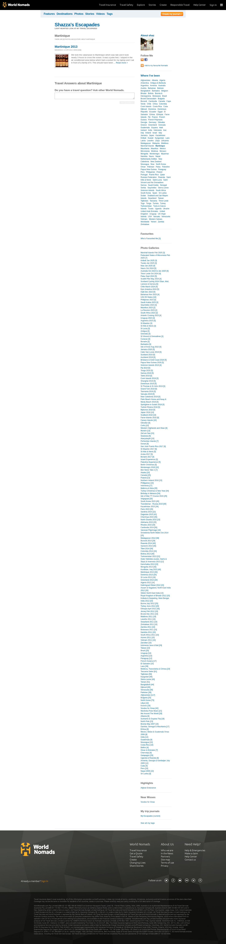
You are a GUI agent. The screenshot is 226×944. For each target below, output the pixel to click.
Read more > (122, 63)
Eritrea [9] (145, 729)
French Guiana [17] (148, 661)
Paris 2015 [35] (147, 509)
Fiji (149, 117)
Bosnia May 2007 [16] (149, 724)
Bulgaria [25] (146, 698)
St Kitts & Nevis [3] (148, 326)
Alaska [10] (145, 472)
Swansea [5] (146, 436)
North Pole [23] (147, 721)
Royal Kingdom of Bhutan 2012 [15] (155, 596)
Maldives (164, 143)
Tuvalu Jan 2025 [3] (149, 263)
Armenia (153, 85)
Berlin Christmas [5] (149, 465)
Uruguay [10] (146, 653)
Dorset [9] (145, 444)
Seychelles (152, 188)
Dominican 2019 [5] (149, 384)
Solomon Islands (147, 190)
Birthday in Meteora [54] (150, 493)
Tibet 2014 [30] (147, 548)
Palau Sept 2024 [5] (149, 276)
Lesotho (150, 141)
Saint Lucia (157, 180)
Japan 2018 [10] (147, 412)
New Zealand (155, 161)
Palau (158, 167)
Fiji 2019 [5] (145, 368)
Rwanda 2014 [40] (148, 543)
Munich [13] (145, 431)
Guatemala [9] (146, 740)
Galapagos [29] (147, 755)
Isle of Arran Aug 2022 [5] (151, 347)
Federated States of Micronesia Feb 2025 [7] (155, 256)
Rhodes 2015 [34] (148, 525)
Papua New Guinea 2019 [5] (152, 362)
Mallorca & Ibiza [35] (149, 488)
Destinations (65, 13)
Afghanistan (145, 80)
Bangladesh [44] (147, 684)
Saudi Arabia (153, 185)
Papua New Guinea (149, 169)
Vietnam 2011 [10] (148, 640)
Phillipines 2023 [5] (148, 300)
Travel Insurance (107, 5)
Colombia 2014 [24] (149, 551)
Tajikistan (144, 201)
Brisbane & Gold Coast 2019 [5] (154, 360)
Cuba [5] (144, 766)
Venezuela (166, 216)
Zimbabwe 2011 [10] (149, 624)
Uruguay (152, 214)
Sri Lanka (163, 193)
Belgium (164, 91)
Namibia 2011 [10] (148, 632)
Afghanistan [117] (148, 695)
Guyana (154, 127)
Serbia (143, 188)
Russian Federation (149, 177)
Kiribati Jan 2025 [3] (149, 260)
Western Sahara (155, 219)
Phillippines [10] (147, 483)
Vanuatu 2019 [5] (148, 394)
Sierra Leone (163, 188)
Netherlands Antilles (149, 159)
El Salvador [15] (147, 664)
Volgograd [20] (147, 499)
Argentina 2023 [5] (148, 321)
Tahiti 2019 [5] (146, 376)
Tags (110, 13)
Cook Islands (146, 106)
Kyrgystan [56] (146, 677)
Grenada (162, 125)
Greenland (152, 125)
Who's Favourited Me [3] (151, 238)
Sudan (143, 195)
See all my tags (148, 823)
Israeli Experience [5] (149, 459)
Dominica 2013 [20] (149, 575)
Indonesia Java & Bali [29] (151, 645)
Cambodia (152, 101)
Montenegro (155, 154)
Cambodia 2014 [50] (149, 527)
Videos (100, 13)
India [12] (144, 737)
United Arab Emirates (149, 211)
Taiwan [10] (145, 648)
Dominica (152, 109)
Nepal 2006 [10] (147, 771)
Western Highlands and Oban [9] (154, 428)
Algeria (162, 80)
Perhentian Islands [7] (149, 441)
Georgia (144, 122)
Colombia (163, 104)
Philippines (150, 172)
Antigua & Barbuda (158, 83)
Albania (155, 80)
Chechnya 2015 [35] (149, 517)
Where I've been (150, 75)
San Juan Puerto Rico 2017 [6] (153, 446)
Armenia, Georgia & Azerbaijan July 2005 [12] (155, 762)
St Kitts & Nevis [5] (148, 452)
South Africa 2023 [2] (149, 313)
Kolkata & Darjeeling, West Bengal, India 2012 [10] (155, 599)
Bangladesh (145, 91)
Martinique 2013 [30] (149, 572)
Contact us (190, 859)
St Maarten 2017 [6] (149, 449)
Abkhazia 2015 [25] (148, 522)
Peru (142, 172)
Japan (151, 135)
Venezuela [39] (147, 690)
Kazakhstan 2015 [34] (149, 506)
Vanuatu (156, 216)
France (155, 117)
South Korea (146, 193)
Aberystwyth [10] (147, 438)
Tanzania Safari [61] (149, 671)
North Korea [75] (147, 700)
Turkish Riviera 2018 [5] (150, 407)
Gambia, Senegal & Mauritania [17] (155, 727)
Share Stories (136, 865)
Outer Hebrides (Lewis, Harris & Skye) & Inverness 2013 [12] (154, 560)
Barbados (156, 91)
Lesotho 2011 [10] (148, 619)
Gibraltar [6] (145, 423)
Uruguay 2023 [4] (148, 318)
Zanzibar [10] (146, 643)
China (155, 104)
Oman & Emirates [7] (149, 750)
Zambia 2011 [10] (148, 627)
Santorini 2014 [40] (148, 546)
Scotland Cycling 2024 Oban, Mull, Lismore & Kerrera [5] (155, 282)
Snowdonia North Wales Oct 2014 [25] (154, 534)
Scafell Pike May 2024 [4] (151, 279)
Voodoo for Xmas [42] (149, 708)
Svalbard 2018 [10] (148, 415)
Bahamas (152, 88)
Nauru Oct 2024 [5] (148, 268)
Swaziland (152, 198)
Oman (143, 167)
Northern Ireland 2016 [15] (151, 480)
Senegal (163, 185)
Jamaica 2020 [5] (148, 349)
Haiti (161, 127)
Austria (143, 88)
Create (163, 5)
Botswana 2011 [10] (149, 630)
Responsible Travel (180, 5)
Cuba (165, 106)
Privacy (164, 865)
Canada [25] (146, 475)
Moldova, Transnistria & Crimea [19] (155, 669)
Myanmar (165, 154)
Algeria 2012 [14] (148, 582)
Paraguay (162, 169)
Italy (160, 133)
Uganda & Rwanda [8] (150, 758)
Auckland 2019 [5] (148, 357)
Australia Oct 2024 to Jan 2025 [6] (155, 271)
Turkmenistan (146, 206)
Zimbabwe (145, 224)
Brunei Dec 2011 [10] (149, 614)
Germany (152, 122)
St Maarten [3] (146, 323)
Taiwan (161, 198)
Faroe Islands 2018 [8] (150, 418)
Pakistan (150, 167)
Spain (154, 193)
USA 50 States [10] (148, 297)
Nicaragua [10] (147, 742)
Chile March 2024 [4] (149, 287)
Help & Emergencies (195, 850)
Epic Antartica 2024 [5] (150, 289)
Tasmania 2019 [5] (148, 391)
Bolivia (150, 93)
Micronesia (145, 151)
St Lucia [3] (145, 328)
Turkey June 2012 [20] (150, 606)
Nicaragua (145, 164)
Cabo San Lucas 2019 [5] (151, 352)
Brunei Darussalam (148, 99)
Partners (165, 856)
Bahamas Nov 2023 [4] (150, 294)
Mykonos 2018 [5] (148, 410)
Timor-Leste (163, 201)
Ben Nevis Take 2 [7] (149, 470)
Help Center (199, 5)
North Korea (161, 164)
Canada (161, 101)
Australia (162, 85)
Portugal (144, 175)
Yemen (153, 222)
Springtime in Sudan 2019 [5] (152, 404)
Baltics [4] (145, 747)
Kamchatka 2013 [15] (149, 564)
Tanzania (153, 201)
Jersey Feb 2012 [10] (149, 611)
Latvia (143, 141)
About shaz (147, 35)
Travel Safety (126, 5)
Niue (152, 164)
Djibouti (144, 109)
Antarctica (145, 83)
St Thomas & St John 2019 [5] (153, 386)
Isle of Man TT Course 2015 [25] (154, 496)
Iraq (142, 133)
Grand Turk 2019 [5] (149, 389)
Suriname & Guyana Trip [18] (152, 719)
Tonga (148, 203)
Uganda (158, 209)
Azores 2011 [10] (148, 637)
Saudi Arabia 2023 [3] (149, 302)
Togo (143, 203)
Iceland (144, 130)
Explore (141, 5)
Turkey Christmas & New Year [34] (155, 491)
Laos (168, 138)
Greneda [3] (145, 334)
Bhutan (143, 93)
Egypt (160, 112)
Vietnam (144, 219)
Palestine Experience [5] (151, 462)
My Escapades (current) (150, 816)
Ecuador (152, 112)
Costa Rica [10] (147, 745)
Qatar (162, 175)
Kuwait (150, 138)
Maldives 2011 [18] (148, 616)
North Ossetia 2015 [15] (150, 520)
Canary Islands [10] (149, 420)
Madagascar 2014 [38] (150, 538)
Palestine (166, 167)
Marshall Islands (147, 146)
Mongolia (144, 154)
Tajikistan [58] (146, 674)
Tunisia (155, 203)
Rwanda (161, 177)
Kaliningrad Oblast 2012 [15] (152, 585)
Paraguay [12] (146, 658)
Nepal (158, 156)
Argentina (144, 85)
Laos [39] (144, 666)
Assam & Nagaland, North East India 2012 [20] (156, 589)
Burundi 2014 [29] (148, 541)
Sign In (213, 5)
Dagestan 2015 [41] (149, 514)
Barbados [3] (146, 344)
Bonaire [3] (145, 342)
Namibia (144, 156)
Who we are (167, 850)
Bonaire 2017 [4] (147, 457)
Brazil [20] (145, 650)
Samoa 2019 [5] (147, 373)
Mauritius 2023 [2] (148, 308)
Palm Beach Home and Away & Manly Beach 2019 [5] (153, 400)
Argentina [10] (146, 656)
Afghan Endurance (148, 788)
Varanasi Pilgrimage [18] (151, 530)
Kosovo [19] (145, 706)
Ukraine (166, 209)
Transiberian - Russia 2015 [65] (153, 504)
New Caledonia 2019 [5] (150, 397)
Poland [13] (145, 478)
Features (49, 13)
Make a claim (191, 853)
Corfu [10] (145, 425)
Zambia (161, 222)
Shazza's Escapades (77, 24)
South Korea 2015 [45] (150, 501)
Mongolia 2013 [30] (148, 567)
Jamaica (144, 135)
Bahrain (160, 88)
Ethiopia (159, 114)
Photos (78, 13)
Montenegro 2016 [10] (150, 467)
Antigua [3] (145, 331)
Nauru (151, 156)
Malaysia (156, 143)
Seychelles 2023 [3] (149, 305)
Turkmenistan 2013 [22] (150, 556)
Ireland (148, 133)
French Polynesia (155, 120)
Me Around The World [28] (151, 713)
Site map (165, 859)
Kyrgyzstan (159, 138)
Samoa (143, 185)
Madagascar (146, 143)
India (150, 130)
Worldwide (145, 222)
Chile (149, 104)
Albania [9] (145, 716)
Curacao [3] (145, 339)
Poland (159, 172)
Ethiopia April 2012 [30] (150, 609)
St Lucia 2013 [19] (148, 577)
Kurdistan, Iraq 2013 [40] (151, 569)
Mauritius (154, 148)
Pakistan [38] (146, 692)
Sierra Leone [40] (148, 679)
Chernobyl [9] (146, 753)
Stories (152, 5)
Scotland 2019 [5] (148, 355)
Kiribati (143, 138)
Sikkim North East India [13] (152, 593)
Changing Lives (137, 862)
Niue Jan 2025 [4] (148, 266)
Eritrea (152, 114)
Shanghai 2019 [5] (148, 381)
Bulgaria (161, 99)
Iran (164, 130)
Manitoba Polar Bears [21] (151, 711)
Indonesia (158, 130)
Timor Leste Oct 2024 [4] (151, 274)
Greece (144, 125)
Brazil (164, 96)
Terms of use (167, 862)
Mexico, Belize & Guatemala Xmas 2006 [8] (155, 733)
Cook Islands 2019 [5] (149, 378)
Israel (155, 133)
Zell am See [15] (147, 433)
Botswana (156, 96)
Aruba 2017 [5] (147, 454)
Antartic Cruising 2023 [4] (151, 315)
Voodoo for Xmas (148, 802)
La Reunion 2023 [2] (149, 310)
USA (150, 216)
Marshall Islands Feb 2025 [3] (153, 253)
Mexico (163, 148)
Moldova (154, 151)
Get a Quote (136, 853)
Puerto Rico (154, 175)
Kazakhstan (160, 135)
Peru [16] (144, 768)
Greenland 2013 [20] (149, 580)
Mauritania (145, 148)
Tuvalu (151, 209)
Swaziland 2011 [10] (149, 622)
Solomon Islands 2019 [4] (151, 365)
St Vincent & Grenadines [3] (152, 336)
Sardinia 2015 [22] (148, 512)
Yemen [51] (145, 682)
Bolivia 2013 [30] (147, 554)
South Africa (161, 190)
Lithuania (165, 141)
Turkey (163, 203)
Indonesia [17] (146, 486)
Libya (157, 141)
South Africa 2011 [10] (150, 635)
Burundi (144, 101)
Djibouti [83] (145, 687)
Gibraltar (161, 122)
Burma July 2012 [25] (149, 603)
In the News (167, 853)
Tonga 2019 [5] (147, 370)
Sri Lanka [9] (146, 774)
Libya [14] (145, 703)
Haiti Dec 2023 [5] (148, 292)
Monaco (163, 151)
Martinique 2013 (66, 46)
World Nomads (16, 5)
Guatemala (145, 127)
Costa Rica (157, 106)
